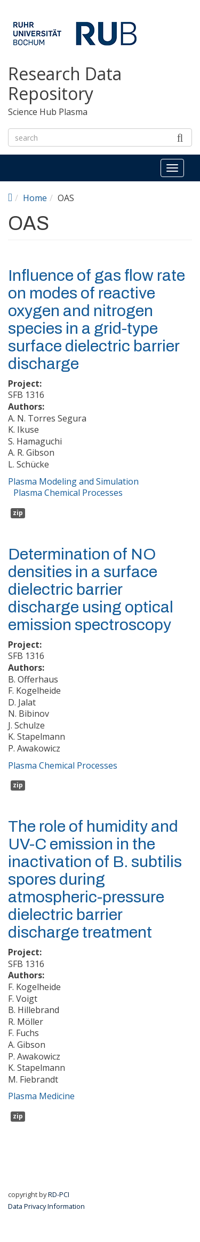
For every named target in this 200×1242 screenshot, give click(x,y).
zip (18, 512)
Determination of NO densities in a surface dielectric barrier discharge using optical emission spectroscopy (90, 589)
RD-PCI (58, 1194)
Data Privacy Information (46, 1206)
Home (35, 198)
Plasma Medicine (41, 1096)
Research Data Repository (65, 84)
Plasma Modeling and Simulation (73, 481)
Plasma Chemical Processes (68, 493)
